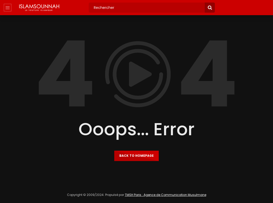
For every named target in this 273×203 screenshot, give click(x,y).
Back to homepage (136, 155)
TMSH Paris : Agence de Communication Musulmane (165, 195)
